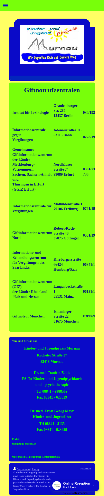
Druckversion (21, 469)
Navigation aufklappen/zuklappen (52, 5)
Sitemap (35, 469)
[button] (75, 485)
